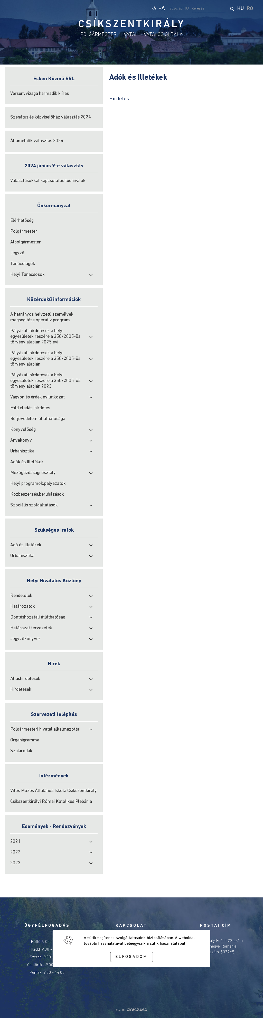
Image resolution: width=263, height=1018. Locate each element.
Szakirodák (21, 751)
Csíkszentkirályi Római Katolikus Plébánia (51, 801)
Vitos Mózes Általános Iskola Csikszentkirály (53, 790)
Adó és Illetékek (25, 545)
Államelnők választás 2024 (36, 141)
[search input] (209, 8)
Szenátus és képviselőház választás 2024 (50, 117)
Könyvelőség (23, 429)
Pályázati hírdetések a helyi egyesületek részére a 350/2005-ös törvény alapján (45, 359)
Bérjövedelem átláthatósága (37, 418)
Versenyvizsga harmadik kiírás (39, 93)
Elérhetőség (22, 220)
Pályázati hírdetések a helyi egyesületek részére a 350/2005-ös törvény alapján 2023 (45, 381)
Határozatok (22, 606)
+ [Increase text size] (162, 9)
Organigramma (24, 740)
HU (240, 8)
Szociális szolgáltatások (34, 505)
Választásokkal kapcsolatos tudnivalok (48, 180)
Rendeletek (21, 595)
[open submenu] (91, 274)
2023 (15, 863)
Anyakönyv (21, 440)
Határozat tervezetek (31, 628)
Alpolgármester (25, 242)
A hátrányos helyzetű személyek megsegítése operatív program (41, 317)
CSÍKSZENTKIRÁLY (131, 25)
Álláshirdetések (25, 678)
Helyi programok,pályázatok (38, 483)
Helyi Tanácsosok (27, 274)
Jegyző (17, 253)
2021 (15, 841)
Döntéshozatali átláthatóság (37, 617)
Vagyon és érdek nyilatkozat (37, 397)
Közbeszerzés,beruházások (37, 494)
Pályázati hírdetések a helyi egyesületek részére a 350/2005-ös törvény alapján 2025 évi (45, 337)
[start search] (232, 8)
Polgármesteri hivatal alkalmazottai (45, 729)
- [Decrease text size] (154, 8)
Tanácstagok (22, 263)
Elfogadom (131, 957)
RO (250, 8)
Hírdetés (119, 99)
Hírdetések (20, 689)
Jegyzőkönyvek (25, 639)
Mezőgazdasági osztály (33, 472)
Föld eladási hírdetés (30, 408)
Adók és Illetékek (27, 462)
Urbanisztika (22, 451)
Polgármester (23, 231)
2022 (15, 852)
